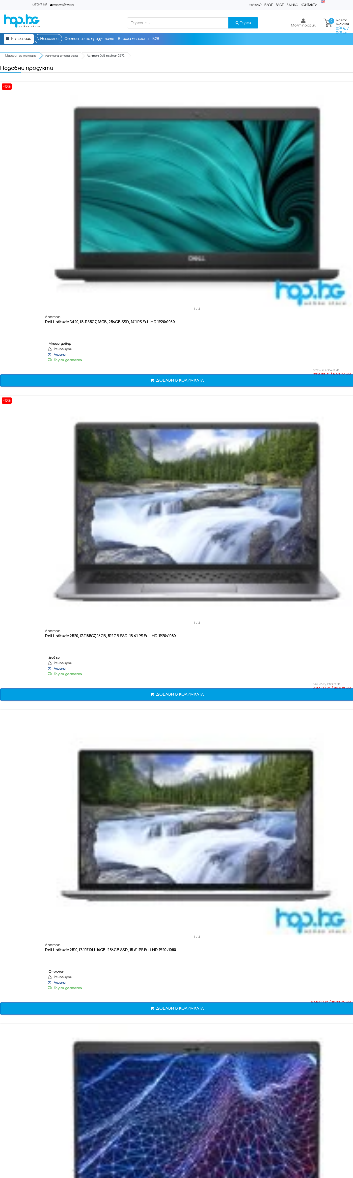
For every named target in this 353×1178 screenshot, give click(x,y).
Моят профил (303, 22)
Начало (255, 5)
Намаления (48, 39)
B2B (155, 39)
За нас (292, 5)
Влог (280, 5)
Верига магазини (133, 39)
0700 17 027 (40, 4)
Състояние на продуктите (89, 39)
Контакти (309, 5)
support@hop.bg (63, 4)
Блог (268, 5)
